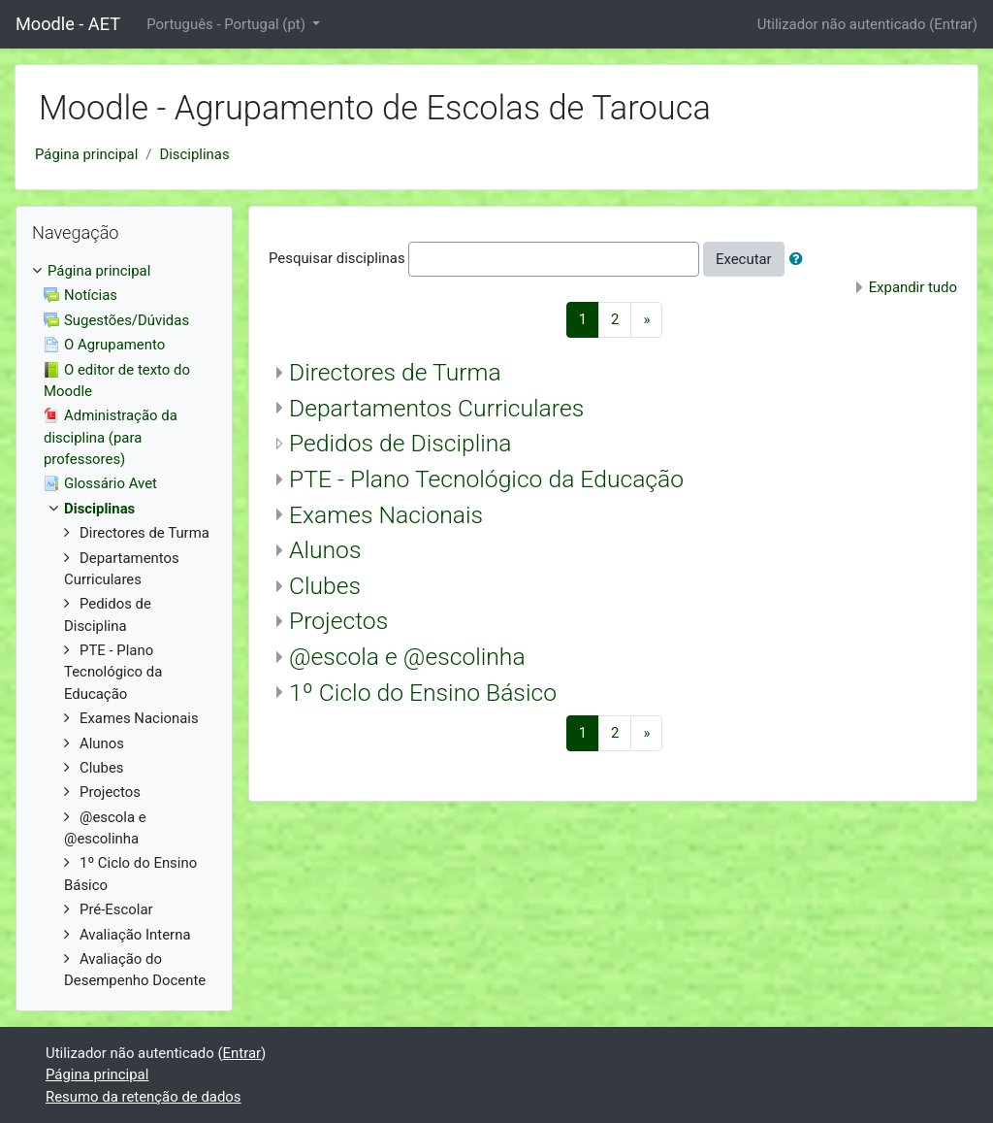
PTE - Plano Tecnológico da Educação (486, 479)
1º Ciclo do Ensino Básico (423, 692)
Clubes (325, 586)
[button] (800, 259)
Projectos (338, 621)
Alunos (325, 550)
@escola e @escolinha (407, 657)
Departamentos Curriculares (436, 408)
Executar (744, 259)
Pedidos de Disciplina (400, 443)
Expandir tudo (913, 287)
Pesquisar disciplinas (337, 258)
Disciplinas (194, 154)
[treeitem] (124, 270)
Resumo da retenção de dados (143, 1097)
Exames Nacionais (386, 515)
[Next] (646, 320)
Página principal (86, 154)
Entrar (953, 24)
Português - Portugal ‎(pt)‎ (227, 24)
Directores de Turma (395, 372)
